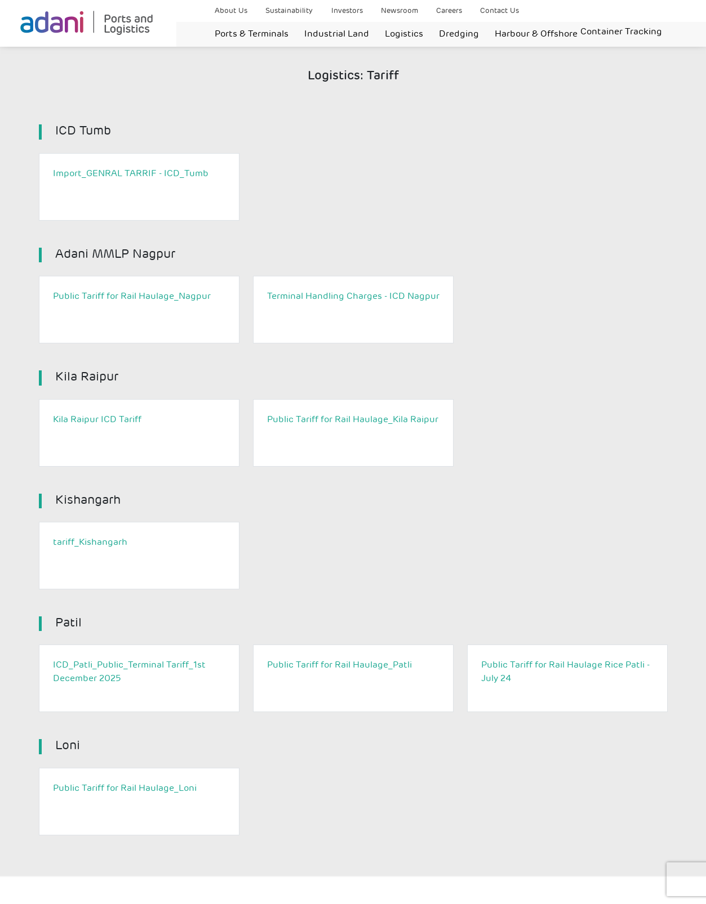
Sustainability (289, 11)
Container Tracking (621, 32)
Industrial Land (336, 34)
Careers (449, 11)
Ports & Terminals (251, 34)
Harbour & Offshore (536, 34)
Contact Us (499, 11)
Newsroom (399, 11)
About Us (231, 11)
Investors (347, 11)
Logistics (404, 34)
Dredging (459, 34)
